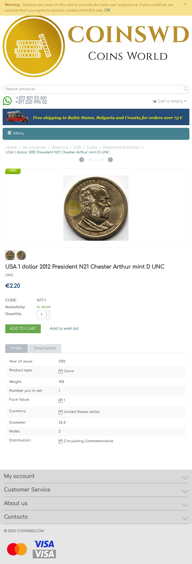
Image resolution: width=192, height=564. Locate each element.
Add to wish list (64, 329)
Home (11, 147)
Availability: (15, 307)
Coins (92, 147)
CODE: (11, 300)
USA (77, 147)
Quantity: (13, 314)
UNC (13, 170)
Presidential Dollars (121, 147)
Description (45, 348)
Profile (16, 348)
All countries (34, 147)
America (59, 147)
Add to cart (23, 329)
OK (107, 10)
